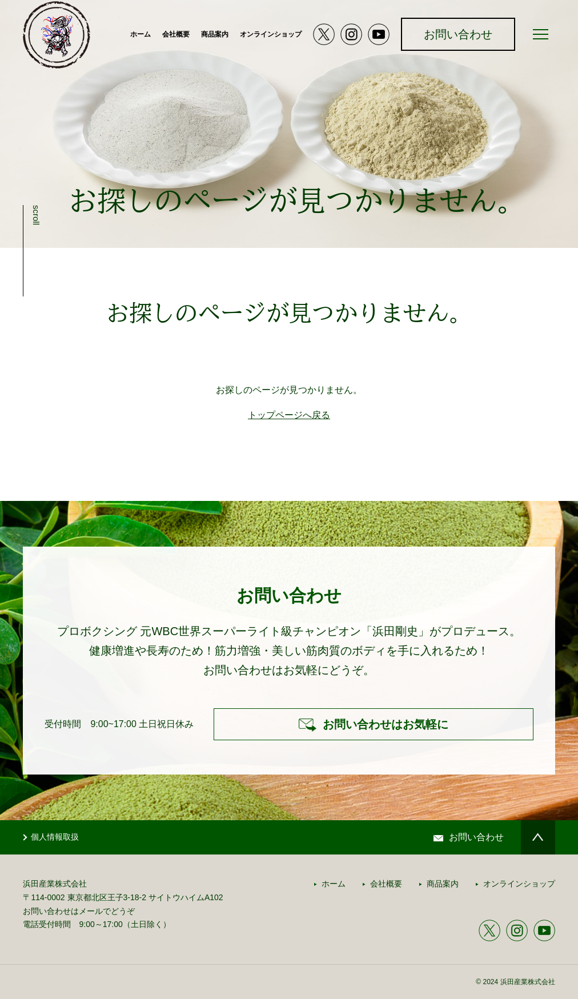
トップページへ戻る (289, 415)
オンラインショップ (271, 34)
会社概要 (176, 34)
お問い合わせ (458, 34)
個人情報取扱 (55, 836)
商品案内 (214, 34)
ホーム (140, 34)
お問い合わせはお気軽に (385, 724)
